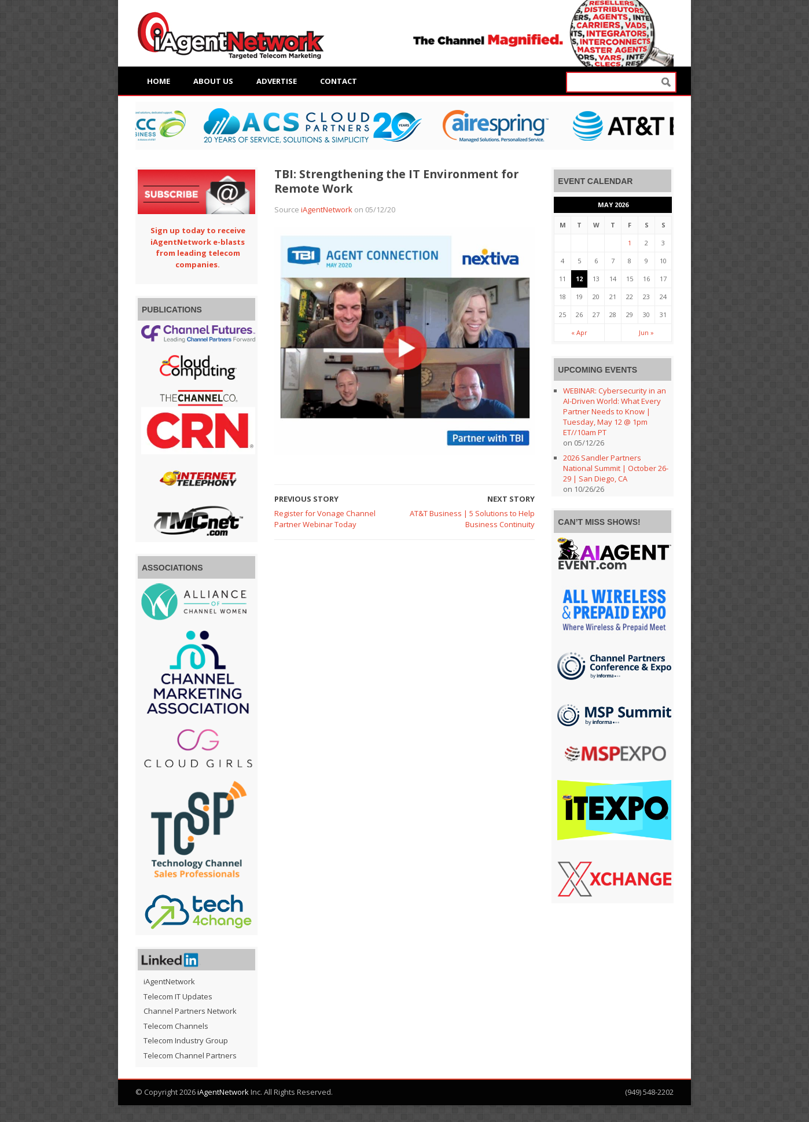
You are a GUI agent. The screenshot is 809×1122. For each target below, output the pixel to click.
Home (158, 81)
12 (579, 278)
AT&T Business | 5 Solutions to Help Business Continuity (472, 519)
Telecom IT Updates (178, 996)
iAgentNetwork (326, 209)
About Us (213, 81)
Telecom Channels (176, 1026)
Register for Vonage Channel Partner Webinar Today (325, 519)
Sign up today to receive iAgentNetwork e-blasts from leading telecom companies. (197, 247)
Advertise (276, 81)
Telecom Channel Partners (190, 1055)
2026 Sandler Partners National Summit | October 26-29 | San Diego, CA (615, 468)
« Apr (579, 332)
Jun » (646, 332)
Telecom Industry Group (186, 1040)
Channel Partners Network (190, 1011)
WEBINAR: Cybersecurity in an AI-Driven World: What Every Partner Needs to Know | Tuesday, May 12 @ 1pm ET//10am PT (614, 411)
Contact (338, 81)
